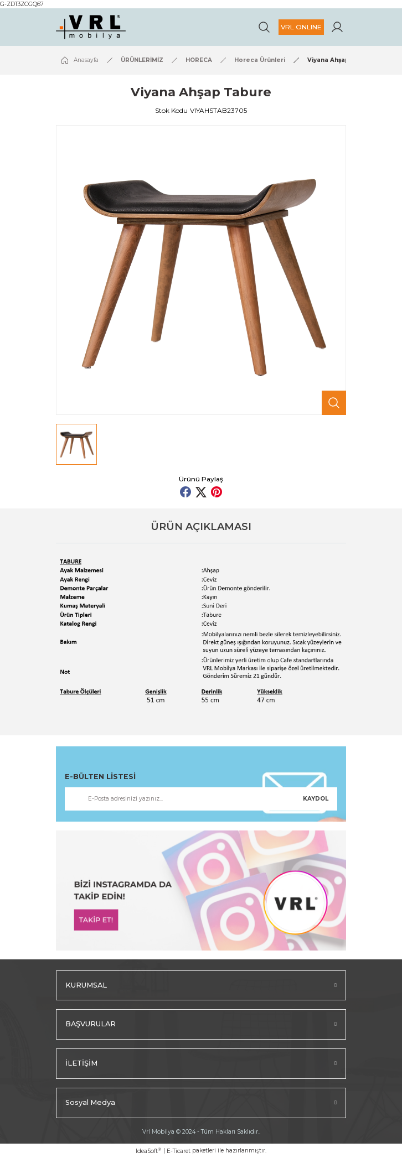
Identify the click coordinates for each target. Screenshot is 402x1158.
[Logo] (91, 27)
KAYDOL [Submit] (315, 798)
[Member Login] (337, 27)
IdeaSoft (148, 1151)
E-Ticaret (178, 1151)
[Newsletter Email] (201, 799)
